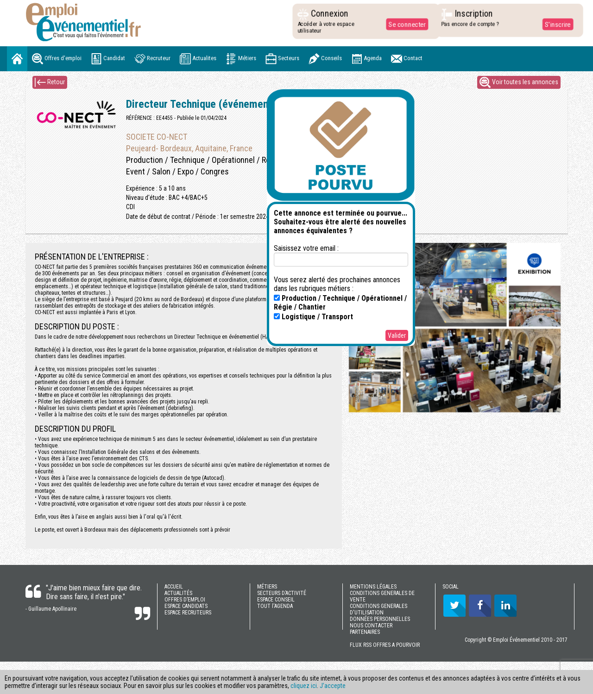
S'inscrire (555, 24)
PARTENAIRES (365, 632)
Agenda (366, 58)
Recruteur (152, 58)
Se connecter (405, 24)
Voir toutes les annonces (518, 82)
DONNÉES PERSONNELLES (380, 619)
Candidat (108, 58)
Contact (407, 58)
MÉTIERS (267, 586)
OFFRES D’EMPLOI (184, 599)
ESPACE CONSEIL (276, 599)
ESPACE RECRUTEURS (187, 612)
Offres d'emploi (57, 58)
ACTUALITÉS (178, 593)
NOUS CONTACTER (371, 625)
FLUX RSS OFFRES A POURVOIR (385, 645)
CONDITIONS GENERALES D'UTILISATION (378, 609)
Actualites (198, 58)
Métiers (241, 58)
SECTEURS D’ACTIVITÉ (281, 593)
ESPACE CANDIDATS (186, 606)
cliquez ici (303, 685)
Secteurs (282, 58)
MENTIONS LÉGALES (373, 586)
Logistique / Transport (313, 316)
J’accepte (333, 685)
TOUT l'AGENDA (275, 606)
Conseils (325, 58)
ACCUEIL (173, 586)
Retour (50, 82)
